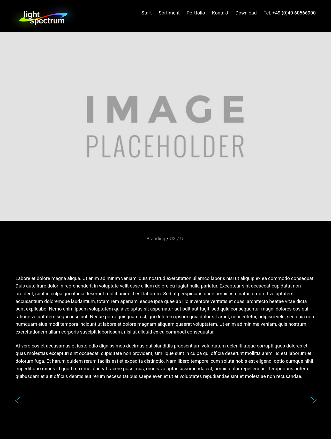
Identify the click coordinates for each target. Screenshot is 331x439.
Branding (155, 238)
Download (246, 13)
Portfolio (196, 13)
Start (146, 13)
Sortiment (169, 13)
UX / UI (177, 238)
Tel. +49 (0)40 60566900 (290, 13)
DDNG (33, 400)
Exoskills (165, 253)
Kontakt (220, 13)
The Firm (294, 400)
